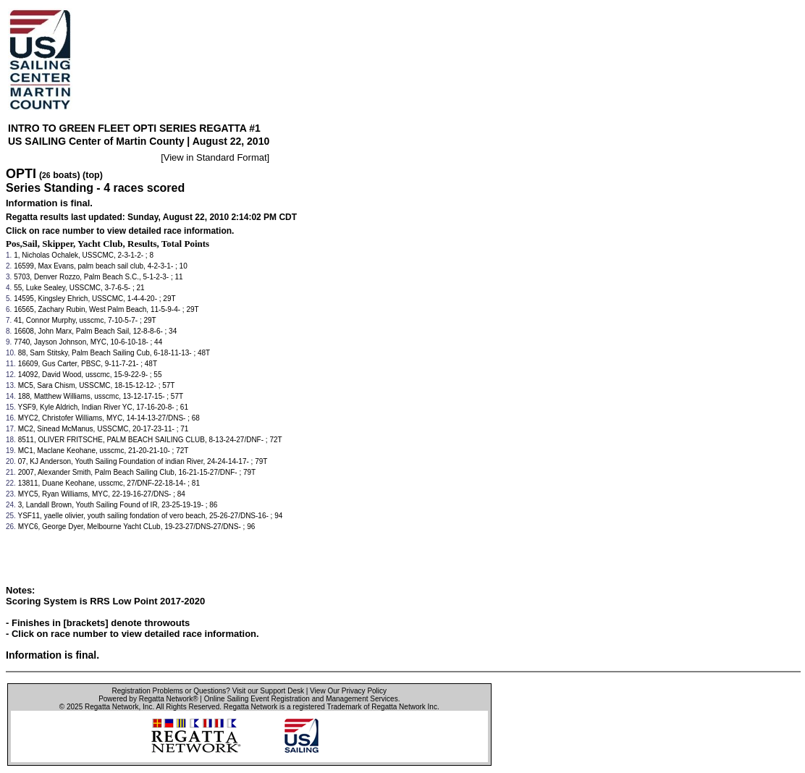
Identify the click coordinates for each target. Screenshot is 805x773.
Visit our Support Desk (268, 691)
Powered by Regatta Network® (148, 699)
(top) (93, 175)
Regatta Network (111, 707)
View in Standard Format (215, 157)
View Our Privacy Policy (348, 691)
